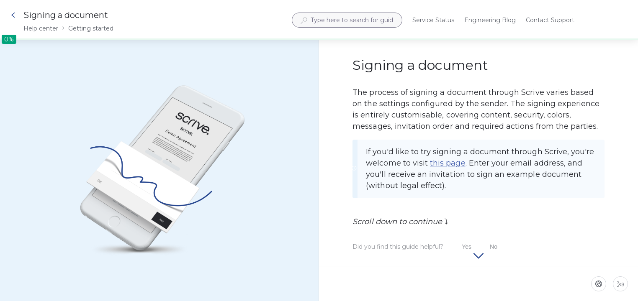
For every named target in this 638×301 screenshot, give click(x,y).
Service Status (433, 20)
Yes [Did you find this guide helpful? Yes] (466, 246)
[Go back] (13, 15)
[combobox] (347, 20)
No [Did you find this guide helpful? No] (493, 246)
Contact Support (550, 20)
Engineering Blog (490, 20)
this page (447, 163)
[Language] (598, 283)
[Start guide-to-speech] (620, 283)
